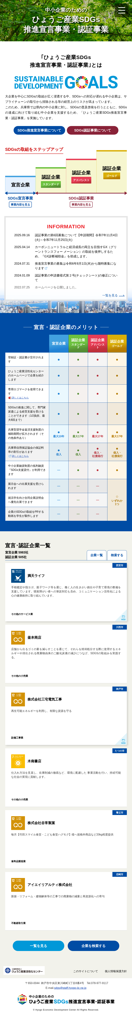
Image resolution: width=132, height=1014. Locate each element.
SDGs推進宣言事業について (39, 130)
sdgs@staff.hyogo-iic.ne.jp (70, 987)
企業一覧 (96, 555)
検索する (117, 555)
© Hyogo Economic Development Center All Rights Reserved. (66, 1010)
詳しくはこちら (20, 397)
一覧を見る (110, 295)
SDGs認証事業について (92, 130)
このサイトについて (85, 971)
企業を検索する (93, 946)
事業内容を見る (20, 204)
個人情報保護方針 (116, 971)
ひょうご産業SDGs (66, 20)
